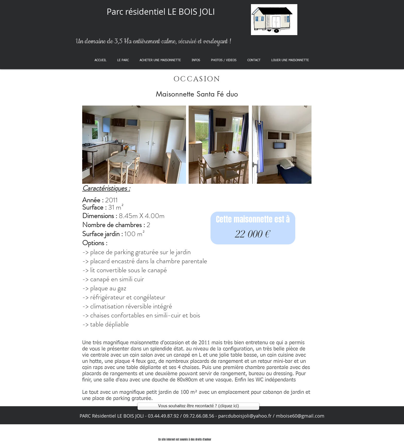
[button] (160, 60)
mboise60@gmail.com (300, 416)
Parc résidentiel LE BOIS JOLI (161, 11)
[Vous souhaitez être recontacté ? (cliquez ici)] (198, 406)
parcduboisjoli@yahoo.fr (245, 416)
